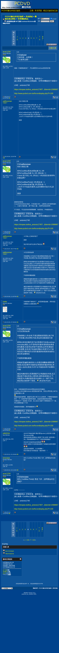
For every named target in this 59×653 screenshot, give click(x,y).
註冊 (31, 11)
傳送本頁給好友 (9, 553)
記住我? (53, 19)
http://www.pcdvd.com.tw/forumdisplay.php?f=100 (33, 93)
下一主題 (32, 540)
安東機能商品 (23, 19)
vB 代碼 (5, 570)
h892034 (6, 433)
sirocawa (6, 458)
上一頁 (17, 38)
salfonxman (7, 101)
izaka (5, 302)
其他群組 (29, 16)
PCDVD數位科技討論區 (11, 11)
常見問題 (38, 11)
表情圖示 (5, 571)
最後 (42, 38)
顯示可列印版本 (9, 551)
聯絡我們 (35, 588)
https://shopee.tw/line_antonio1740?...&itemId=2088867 (36, 89)
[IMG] (4, 573)
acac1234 (6, 52)
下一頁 (39, 38)
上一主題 (26, 540)
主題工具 (52, 48)
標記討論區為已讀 (50, 11)
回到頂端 (55, 588)
